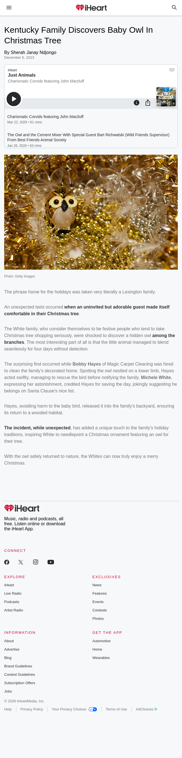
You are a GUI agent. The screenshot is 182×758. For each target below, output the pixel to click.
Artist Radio (13, 610)
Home (97, 649)
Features (100, 593)
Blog (7, 658)
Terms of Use (116, 709)
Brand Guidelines (18, 666)
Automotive (102, 641)
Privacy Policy (31, 709)
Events (98, 602)
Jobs (8, 691)
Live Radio (12, 593)
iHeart (9, 585)
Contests (100, 610)
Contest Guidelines (19, 674)
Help (8, 709)
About (9, 641)
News (97, 585)
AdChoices (146, 709)
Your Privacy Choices (74, 709)
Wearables (101, 658)
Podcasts (11, 602)
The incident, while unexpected (37, 427)
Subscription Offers (19, 683)
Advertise (11, 649)
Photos (98, 618)
